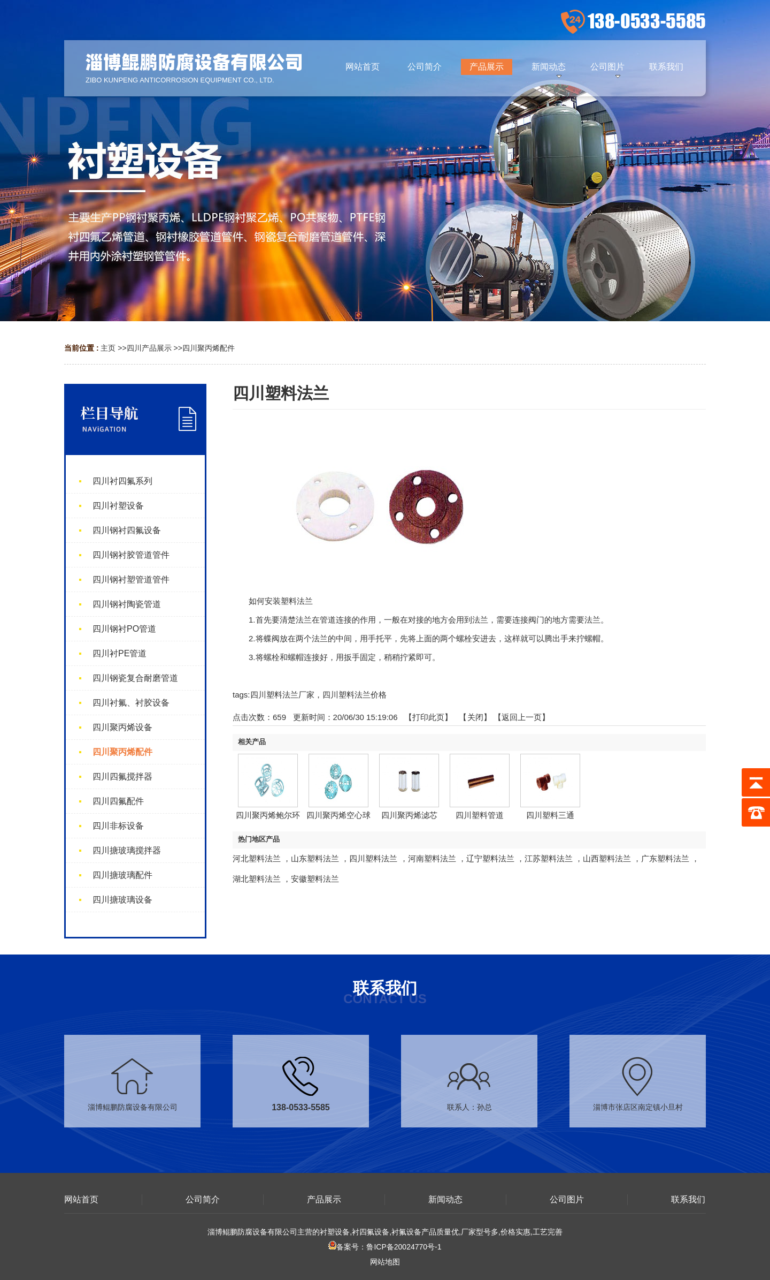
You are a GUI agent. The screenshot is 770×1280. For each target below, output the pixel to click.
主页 (108, 348)
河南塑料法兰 (432, 858)
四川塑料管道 (480, 815)
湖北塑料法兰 (257, 878)
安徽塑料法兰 (315, 878)
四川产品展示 (149, 348)
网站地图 (385, 1262)
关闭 (475, 717)
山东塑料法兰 (315, 858)
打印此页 (428, 717)
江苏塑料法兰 (549, 858)
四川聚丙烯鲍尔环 (268, 815)
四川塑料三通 (550, 815)
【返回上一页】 (522, 717)
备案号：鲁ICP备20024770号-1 (384, 1247)
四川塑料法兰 (373, 858)
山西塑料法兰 (607, 858)
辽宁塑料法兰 (490, 858)
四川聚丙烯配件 (208, 348)
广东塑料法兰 (665, 858)
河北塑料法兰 (257, 858)
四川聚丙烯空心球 (338, 815)
